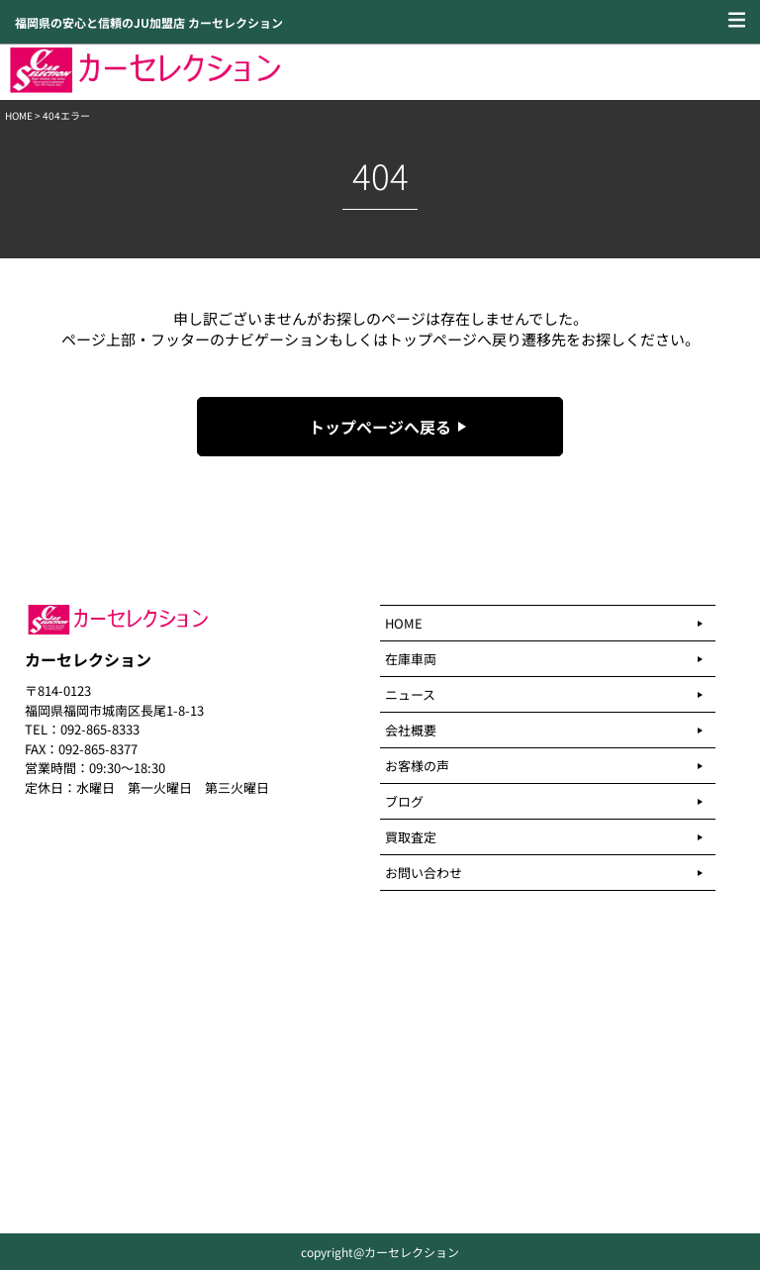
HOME (19, 115)
